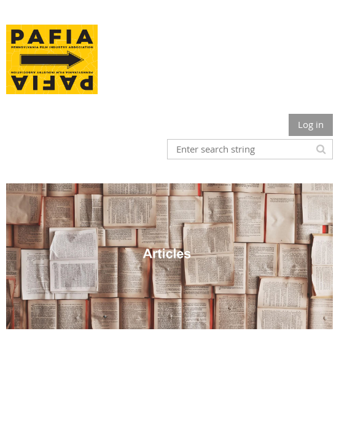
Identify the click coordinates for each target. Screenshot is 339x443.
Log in (311, 124)
